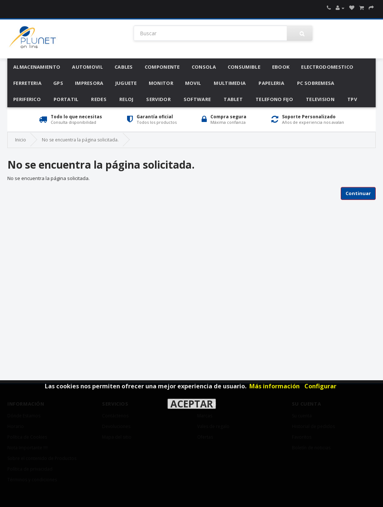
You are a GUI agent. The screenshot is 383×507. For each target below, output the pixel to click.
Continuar (358, 193)
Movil (193, 83)
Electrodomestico (327, 67)
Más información (274, 386)
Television (320, 99)
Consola (204, 67)
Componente (162, 67)
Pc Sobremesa (316, 83)
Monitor (161, 83)
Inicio (20, 140)
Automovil (87, 67)
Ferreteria (27, 83)
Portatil (66, 99)
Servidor (158, 99)
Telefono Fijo (274, 99)
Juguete (126, 83)
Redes (98, 99)
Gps (58, 83)
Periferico (27, 99)
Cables (124, 67)
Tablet (233, 99)
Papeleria (271, 83)
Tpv (352, 99)
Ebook (281, 67)
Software (197, 99)
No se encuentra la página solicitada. (80, 140)
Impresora (89, 83)
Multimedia (230, 83)
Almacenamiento (36, 67)
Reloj (126, 99)
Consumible (244, 67)
